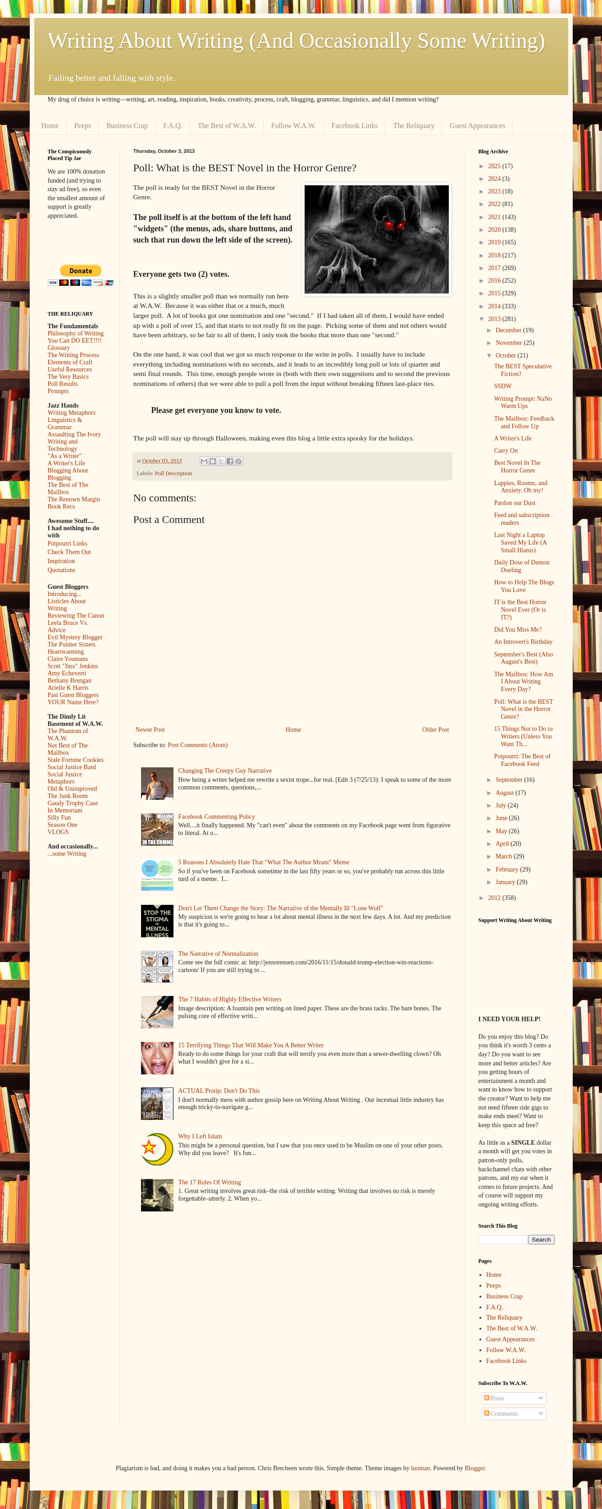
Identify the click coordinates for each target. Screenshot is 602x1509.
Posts (494, 1398)
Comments (501, 1413)
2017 (495, 268)
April (503, 843)
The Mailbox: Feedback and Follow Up (524, 422)
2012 (495, 897)
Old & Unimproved (72, 788)
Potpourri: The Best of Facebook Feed (522, 760)
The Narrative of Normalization (218, 953)
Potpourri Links (67, 543)
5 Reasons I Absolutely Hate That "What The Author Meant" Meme (264, 862)
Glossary (59, 347)
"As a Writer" (65, 456)
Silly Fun (59, 817)
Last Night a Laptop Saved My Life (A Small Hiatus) (520, 543)
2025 (495, 166)
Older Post (435, 729)
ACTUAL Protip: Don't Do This (219, 1090)
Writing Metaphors (72, 412)
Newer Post (150, 729)
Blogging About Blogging (68, 474)
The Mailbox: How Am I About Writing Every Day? (523, 682)
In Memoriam (65, 810)
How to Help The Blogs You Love (524, 586)
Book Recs (61, 506)
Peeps (82, 125)
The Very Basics (68, 376)
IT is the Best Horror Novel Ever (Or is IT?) (520, 610)
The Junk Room (68, 796)
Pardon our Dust (514, 503)
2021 (495, 217)
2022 (495, 204)
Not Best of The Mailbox (68, 749)
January (506, 882)
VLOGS (58, 832)
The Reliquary (413, 125)
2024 (495, 178)
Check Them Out (69, 552)
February (508, 869)
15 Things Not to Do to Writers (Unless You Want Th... (523, 736)
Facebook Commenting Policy (216, 816)
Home (50, 125)
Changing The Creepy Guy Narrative (225, 770)
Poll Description (173, 473)
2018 (495, 255)
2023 (495, 191)
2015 (495, 293)
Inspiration (61, 561)
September (510, 779)
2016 (495, 280)
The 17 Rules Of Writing (209, 1182)
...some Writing (67, 853)
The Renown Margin (74, 499)
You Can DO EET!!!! (75, 340)
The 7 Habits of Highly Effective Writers (230, 999)
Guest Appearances (477, 125)
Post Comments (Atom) (198, 745)
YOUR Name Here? (73, 702)
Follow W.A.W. (293, 125)
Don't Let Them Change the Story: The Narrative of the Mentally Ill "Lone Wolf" (280, 908)
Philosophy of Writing (76, 333)
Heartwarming (66, 651)
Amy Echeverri (67, 673)
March (505, 856)
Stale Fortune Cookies (76, 760)
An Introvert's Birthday (523, 641)
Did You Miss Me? (518, 629)
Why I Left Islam (200, 1136)
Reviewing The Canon (76, 615)
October (507, 355)
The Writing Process (73, 355)
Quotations (61, 570)
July (502, 805)
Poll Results (63, 384)
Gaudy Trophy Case (73, 803)
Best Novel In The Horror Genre (517, 466)
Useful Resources (70, 369)
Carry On (506, 450)
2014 (495, 306)
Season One (63, 824)
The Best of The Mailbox (68, 488)
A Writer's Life (66, 463)
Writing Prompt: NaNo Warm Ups (523, 402)
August (505, 792)
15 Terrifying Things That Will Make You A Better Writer (251, 1045)
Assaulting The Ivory (74, 434)
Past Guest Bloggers (73, 695)
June (502, 818)
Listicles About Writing (67, 605)
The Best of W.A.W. (227, 125)
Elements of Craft (70, 362)
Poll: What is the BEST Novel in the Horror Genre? (523, 709)
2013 (495, 319)
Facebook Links (355, 125)
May (502, 831)
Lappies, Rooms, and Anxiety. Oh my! (520, 487)
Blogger (474, 1468)
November (510, 342)
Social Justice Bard (72, 767)
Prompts (58, 391)
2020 (495, 229)
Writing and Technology (63, 445)
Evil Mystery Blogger (75, 637)
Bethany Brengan (70, 680)
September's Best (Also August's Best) (523, 658)
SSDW (502, 386)
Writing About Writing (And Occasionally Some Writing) (296, 40)
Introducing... (65, 594)
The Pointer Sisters (72, 644)
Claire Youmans (68, 659)
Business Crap (127, 125)
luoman (420, 1468)
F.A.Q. (172, 125)
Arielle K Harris (68, 687)
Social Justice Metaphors (65, 778)
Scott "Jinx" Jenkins (73, 666)
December (509, 330)
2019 (495, 242)
